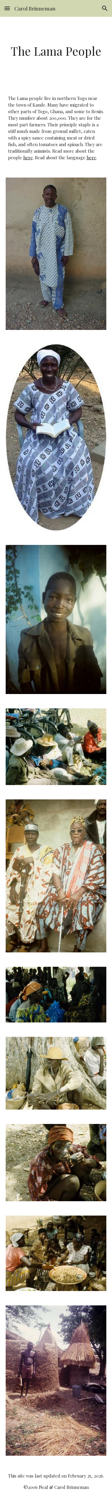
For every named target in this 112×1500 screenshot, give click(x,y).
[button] (7, 8)
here (28, 157)
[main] (56, 51)
